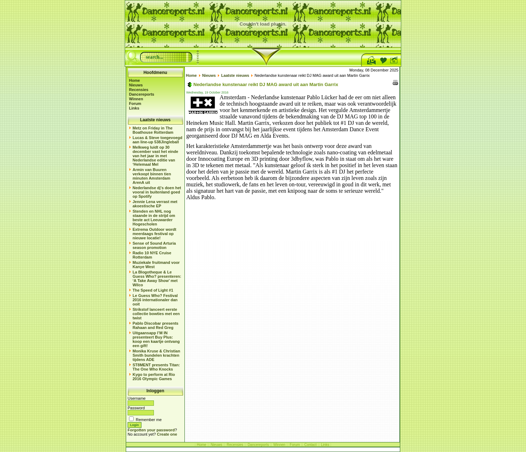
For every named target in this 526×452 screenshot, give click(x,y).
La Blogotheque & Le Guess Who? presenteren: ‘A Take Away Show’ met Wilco (157, 278)
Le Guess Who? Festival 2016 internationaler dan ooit (155, 299)
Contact (310, 445)
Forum (135, 103)
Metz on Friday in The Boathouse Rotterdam (153, 130)
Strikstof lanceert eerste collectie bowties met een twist (156, 313)
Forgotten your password (151, 430)
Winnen (136, 99)
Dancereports (141, 94)
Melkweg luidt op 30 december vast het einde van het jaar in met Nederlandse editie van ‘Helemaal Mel (155, 155)
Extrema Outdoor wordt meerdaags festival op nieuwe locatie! (154, 233)
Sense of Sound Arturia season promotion (154, 245)
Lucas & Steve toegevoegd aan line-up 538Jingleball (157, 139)
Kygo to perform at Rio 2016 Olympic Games (154, 376)
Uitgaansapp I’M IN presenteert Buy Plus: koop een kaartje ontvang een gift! (156, 339)
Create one (167, 434)
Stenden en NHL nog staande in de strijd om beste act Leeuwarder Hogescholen (154, 217)
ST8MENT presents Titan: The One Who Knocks (156, 367)
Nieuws (136, 85)
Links (134, 108)
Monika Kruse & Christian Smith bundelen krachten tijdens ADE (156, 355)
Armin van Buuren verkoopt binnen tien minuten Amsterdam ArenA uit (152, 176)
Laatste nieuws (235, 75)
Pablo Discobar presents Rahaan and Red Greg (155, 325)
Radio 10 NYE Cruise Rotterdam (152, 255)
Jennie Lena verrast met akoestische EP (155, 204)
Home (134, 80)
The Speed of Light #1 (153, 290)
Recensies (138, 89)
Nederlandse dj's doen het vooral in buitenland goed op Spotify (157, 192)
